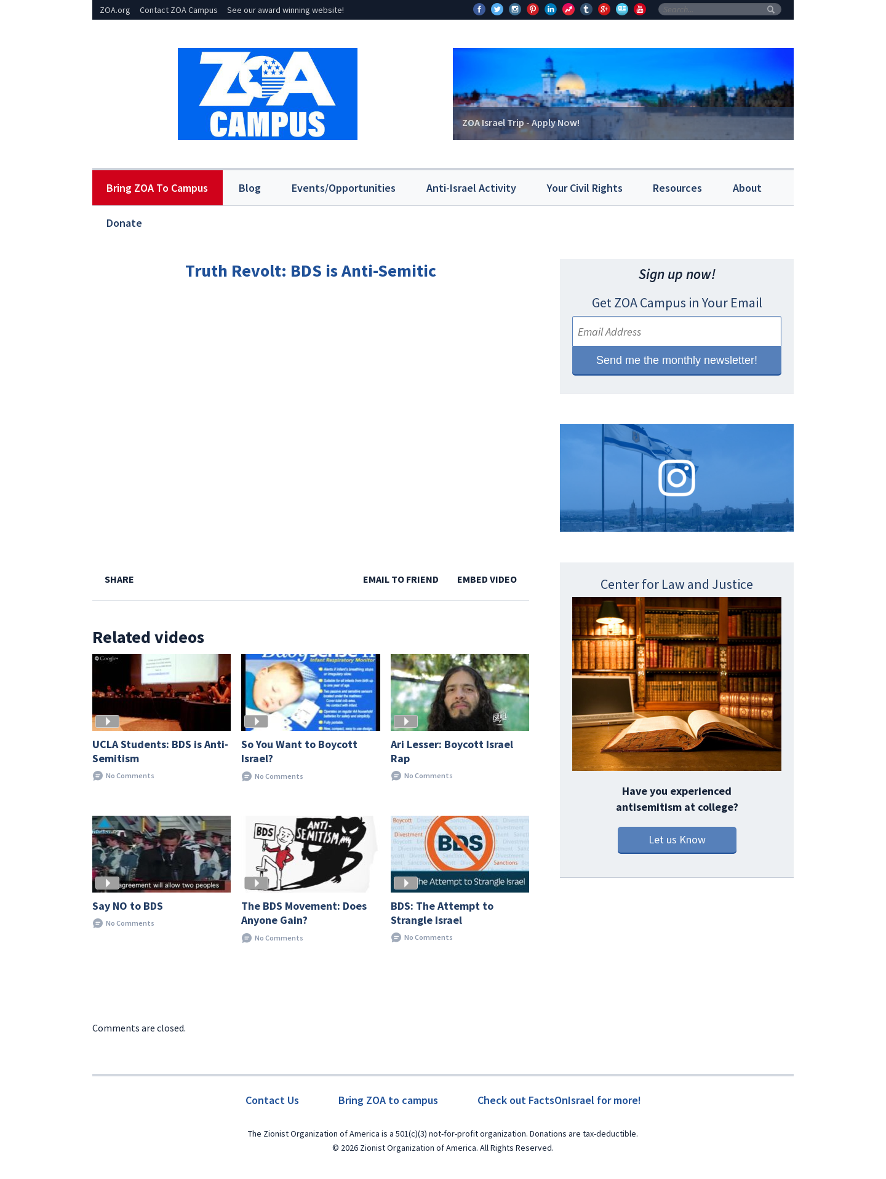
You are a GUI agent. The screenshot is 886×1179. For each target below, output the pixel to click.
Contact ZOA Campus (179, 9)
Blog (250, 188)
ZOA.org (115, 9)
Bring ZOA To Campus (157, 188)
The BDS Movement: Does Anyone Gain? (304, 913)
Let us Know (677, 839)
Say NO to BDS (127, 906)
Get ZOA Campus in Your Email (677, 302)
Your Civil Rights (585, 188)
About (747, 188)
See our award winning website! (285, 9)
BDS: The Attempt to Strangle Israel (442, 913)
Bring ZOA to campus (388, 1100)
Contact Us (272, 1100)
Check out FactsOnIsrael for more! (559, 1100)
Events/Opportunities (344, 188)
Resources (677, 188)
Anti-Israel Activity (471, 188)
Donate (124, 223)
